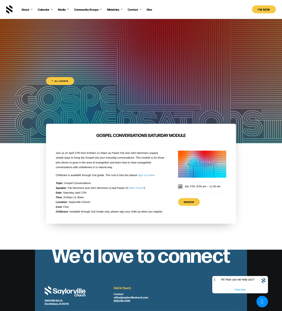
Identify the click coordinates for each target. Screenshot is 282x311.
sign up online (146, 102)
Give (149, 9)
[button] (124, 271)
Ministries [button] (114, 9)
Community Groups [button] (88, 9)
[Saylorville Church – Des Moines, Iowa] (9, 9)
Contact (118, 248)
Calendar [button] (45, 9)
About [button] (26, 9)
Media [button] (63, 9)
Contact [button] (134, 9)
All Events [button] (60, 44)
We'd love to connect (141, 209)
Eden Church (136, 115)
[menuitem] (27, 9)
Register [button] (189, 129)
